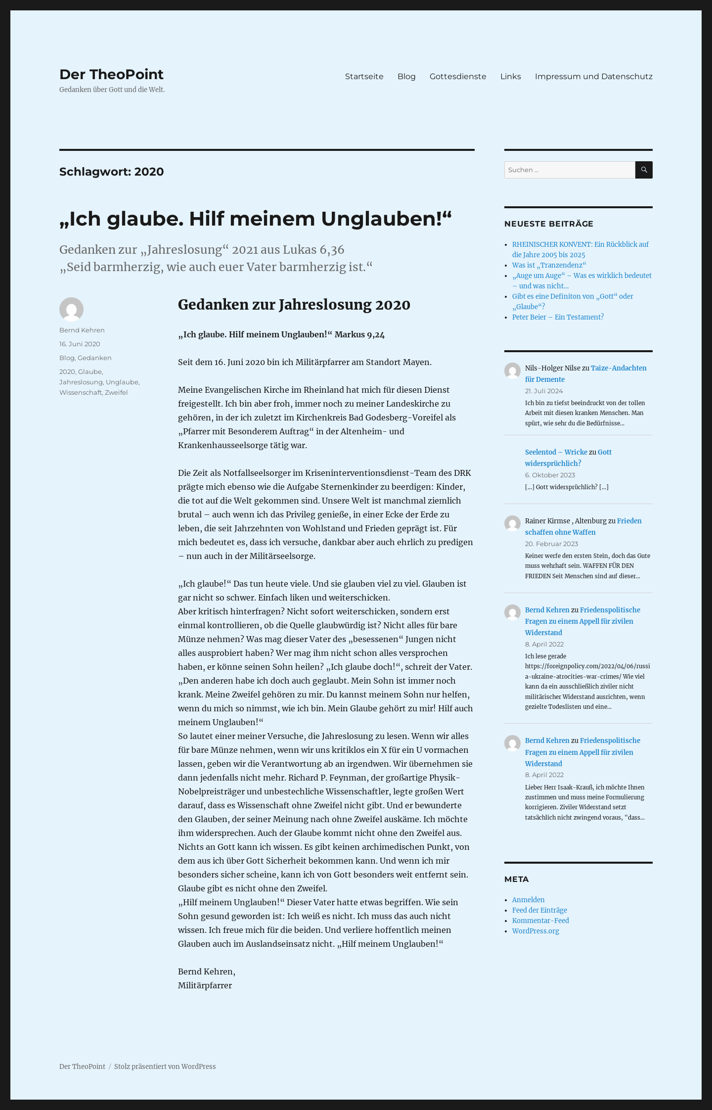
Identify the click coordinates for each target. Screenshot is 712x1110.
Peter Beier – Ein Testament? (558, 317)
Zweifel (116, 392)
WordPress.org (535, 931)
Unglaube (122, 382)
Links (510, 76)
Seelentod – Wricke (556, 452)
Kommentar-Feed (540, 921)
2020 (67, 371)
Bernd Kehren (82, 330)
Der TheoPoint (111, 74)
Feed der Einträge (539, 910)
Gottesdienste (458, 76)
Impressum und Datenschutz (594, 76)
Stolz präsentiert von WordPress (165, 1067)
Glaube (90, 371)
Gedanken (95, 358)
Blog (407, 76)
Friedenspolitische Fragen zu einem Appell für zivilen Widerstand (582, 622)
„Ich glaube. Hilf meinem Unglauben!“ (255, 218)
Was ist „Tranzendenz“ (549, 265)
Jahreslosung (81, 382)
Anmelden (528, 900)
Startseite (364, 76)
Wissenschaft (80, 392)
